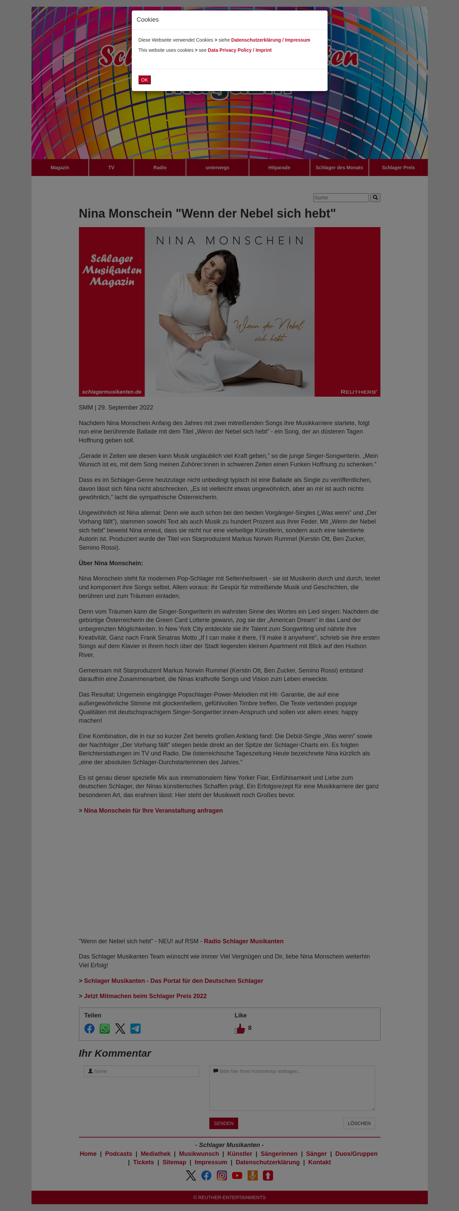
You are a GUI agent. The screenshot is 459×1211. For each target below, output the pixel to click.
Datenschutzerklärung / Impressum (270, 40)
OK (144, 80)
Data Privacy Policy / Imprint (240, 50)
